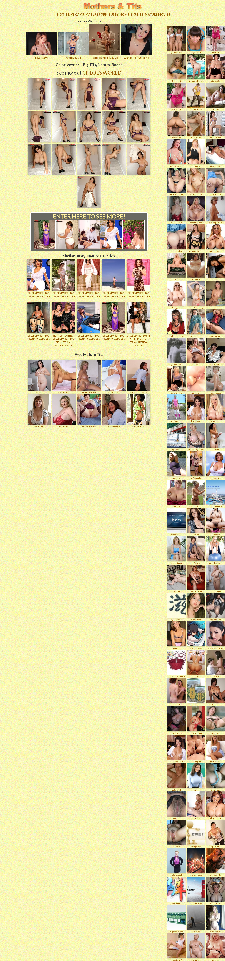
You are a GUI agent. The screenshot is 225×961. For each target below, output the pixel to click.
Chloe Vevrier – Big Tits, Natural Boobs (38, 295)
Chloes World (101, 73)
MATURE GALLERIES (138, 376)
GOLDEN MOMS (89, 376)
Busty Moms (119, 14)
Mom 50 (39, 376)
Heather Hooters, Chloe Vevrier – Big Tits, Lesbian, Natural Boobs (63, 340)
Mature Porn (96, 14)
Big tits (137, 14)
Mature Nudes (138, 410)
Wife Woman (114, 410)
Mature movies (157, 14)
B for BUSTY (114, 376)
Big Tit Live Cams (70, 14)
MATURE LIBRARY (89, 410)
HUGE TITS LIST (64, 376)
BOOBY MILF (39, 410)
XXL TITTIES (64, 410)
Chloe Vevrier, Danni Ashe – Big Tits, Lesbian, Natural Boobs (138, 340)
